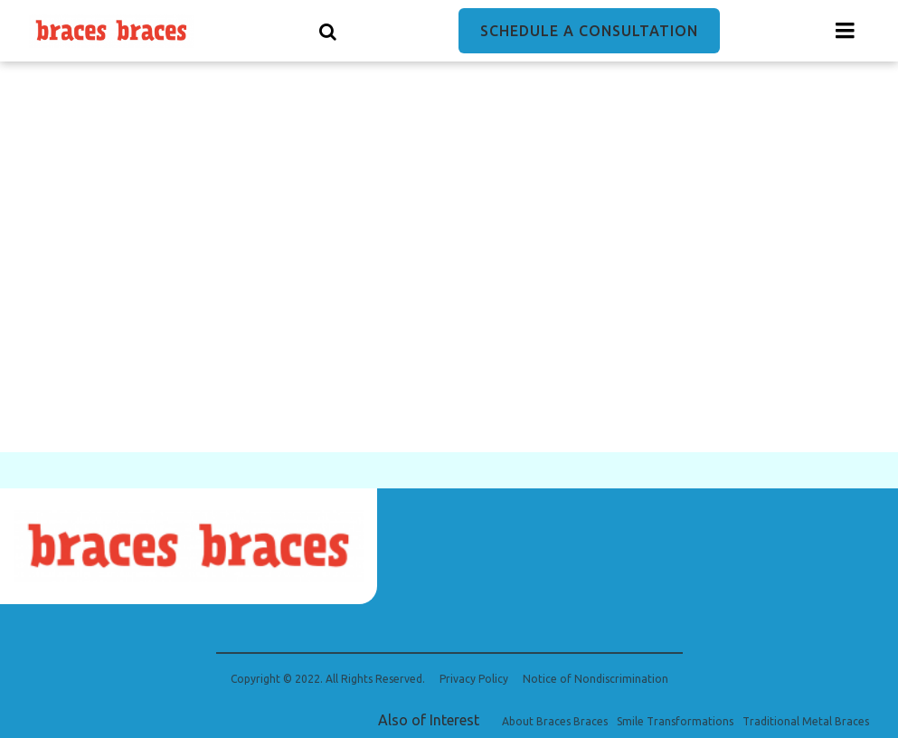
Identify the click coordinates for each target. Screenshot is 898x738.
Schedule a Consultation (589, 31)
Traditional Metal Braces (805, 721)
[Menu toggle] (845, 30)
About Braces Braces (555, 721)
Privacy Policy (474, 679)
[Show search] (328, 30)
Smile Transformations (675, 721)
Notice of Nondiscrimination (595, 679)
